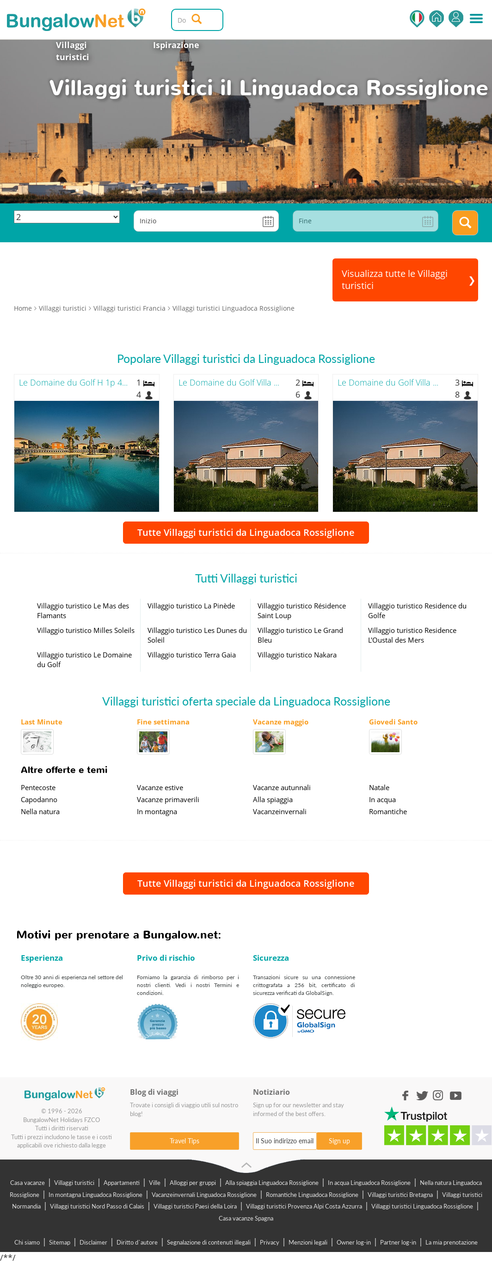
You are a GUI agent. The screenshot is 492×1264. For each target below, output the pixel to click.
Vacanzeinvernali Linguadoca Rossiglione (204, 1194)
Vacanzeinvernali (280, 811)
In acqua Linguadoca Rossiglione (369, 1182)
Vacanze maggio (280, 721)
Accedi (456, 18)
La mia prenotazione (451, 1242)
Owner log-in (354, 1242)
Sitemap (59, 1242)
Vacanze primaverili (168, 799)
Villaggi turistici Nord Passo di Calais (97, 1206)
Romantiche (388, 811)
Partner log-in (398, 1242)
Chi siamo (27, 1242)
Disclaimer (93, 1242)
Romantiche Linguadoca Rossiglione (312, 1194)
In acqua (382, 799)
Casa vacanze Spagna (246, 1218)
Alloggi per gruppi (193, 1182)
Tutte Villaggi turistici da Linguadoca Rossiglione (246, 532)
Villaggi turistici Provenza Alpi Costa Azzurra (304, 1206)
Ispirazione (176, 44)
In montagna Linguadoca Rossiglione (95, 1194)
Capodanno (39, 799)
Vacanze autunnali (282, 787)
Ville (154, 1182)
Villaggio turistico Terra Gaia (192, 654)
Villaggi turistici (72, 50)
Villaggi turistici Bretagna (400, 1194)
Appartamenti (122, 1182)
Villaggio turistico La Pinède (191, 605)
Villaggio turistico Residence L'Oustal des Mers (412, 635)
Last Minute (41, 721)
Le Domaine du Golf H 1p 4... (73, 382)
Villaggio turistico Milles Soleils (86, 630)
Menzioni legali (308, 1242)
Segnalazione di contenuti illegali (209, 1242)
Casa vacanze (27, 1182)
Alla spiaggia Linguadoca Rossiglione (272, 1182)
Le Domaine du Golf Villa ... (228, 382)
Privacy (269, 1242)
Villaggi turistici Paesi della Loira (195, 1206)
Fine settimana (163, 721)
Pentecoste (38, 787)
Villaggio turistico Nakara (297, 654)
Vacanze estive (160, 787)
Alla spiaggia (273, 799)
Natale (379, 787)
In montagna (157, 811)
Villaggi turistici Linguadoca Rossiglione (422, 1206)
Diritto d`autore (137, 1242)
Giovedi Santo (393, 721)
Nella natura (40, 811)
